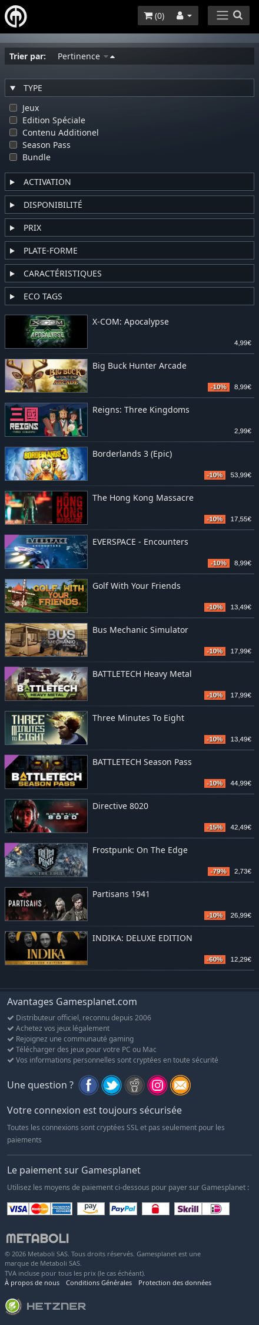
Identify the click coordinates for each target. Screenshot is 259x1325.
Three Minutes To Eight (138, 718)
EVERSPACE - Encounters (140, 542)
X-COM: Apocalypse (130, 322)
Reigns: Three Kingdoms (141, 410)
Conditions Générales (99, 1282)
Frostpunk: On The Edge (140, 850)
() (154, 15)
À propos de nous (32, 1282)
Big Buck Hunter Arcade (139, 366)
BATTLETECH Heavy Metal (142, 674)
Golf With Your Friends (136, 586)
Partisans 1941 (121, 894)
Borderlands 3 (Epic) (132, 454)
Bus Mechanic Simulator (140, 630)
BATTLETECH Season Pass (142, 762)
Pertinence (86, 56)
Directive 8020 (120, 806)
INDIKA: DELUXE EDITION (142, 938)
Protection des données (174, 1282)
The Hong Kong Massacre (143, 498)
